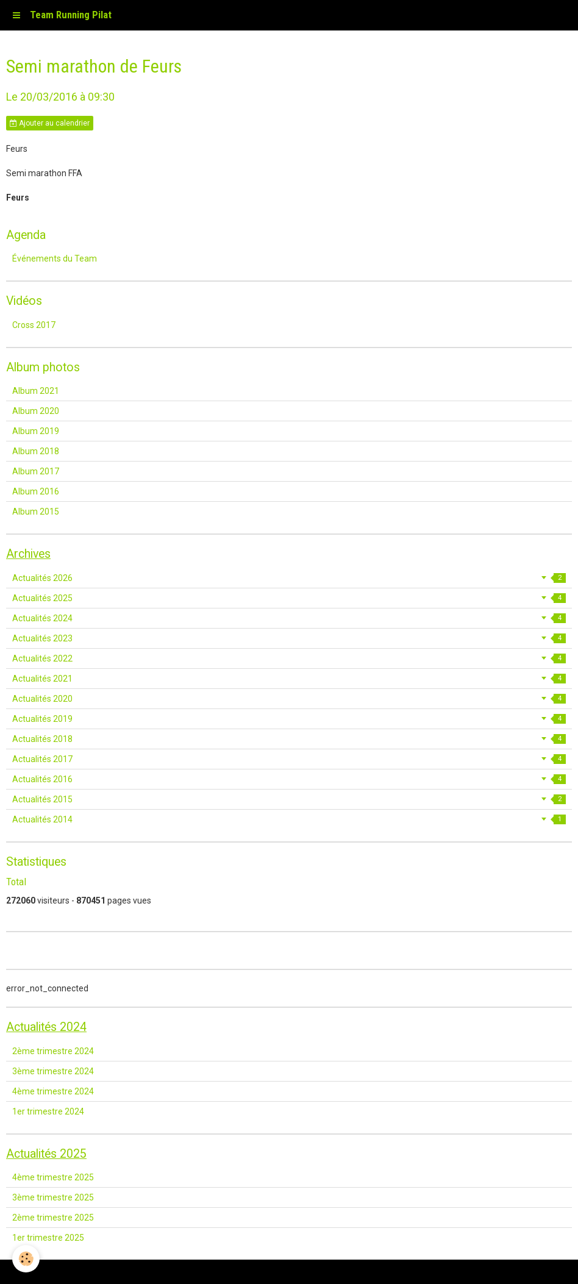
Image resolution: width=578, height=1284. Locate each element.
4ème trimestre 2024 (53, 1091)
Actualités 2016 (289, 779)
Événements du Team (54, 258)
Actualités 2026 (289, 578)
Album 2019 (35, 431)
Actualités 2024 (289, 618)
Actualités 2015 (289, 799)
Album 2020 (35, 411)
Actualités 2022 (289, 658)
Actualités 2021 (289, 678)
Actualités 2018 (289, 739)
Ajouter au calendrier (50, 123)
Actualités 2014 (289, 819)
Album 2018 (35, 451)
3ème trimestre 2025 (53, 1197)
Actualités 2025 (289, 598)
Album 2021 (35, 391)
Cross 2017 (33, 325)
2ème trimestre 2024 (53, 1051)
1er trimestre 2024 (48, 1111)
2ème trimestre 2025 (53, 1217)
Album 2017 (35, 471)
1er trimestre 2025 (48, 1238)
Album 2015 (35, 511)
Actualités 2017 (289, 759)
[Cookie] (26, 1258)
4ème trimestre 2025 (53, 1177)
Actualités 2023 (289, 638)
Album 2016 (35, 491)
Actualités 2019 (289, 719)
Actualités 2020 (289, 699)
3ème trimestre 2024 (53, 1071)
